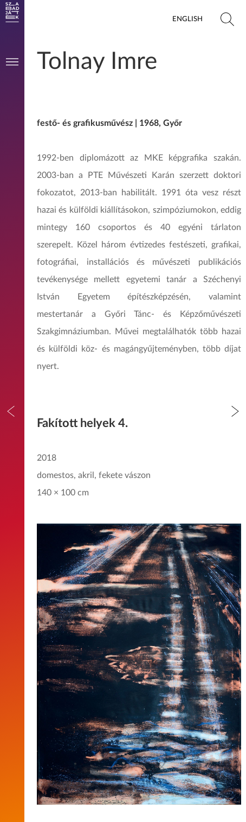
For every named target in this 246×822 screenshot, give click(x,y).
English (187, 19)
